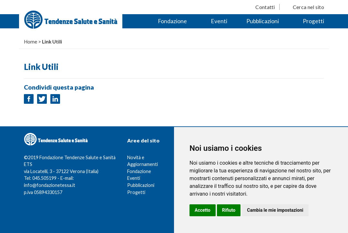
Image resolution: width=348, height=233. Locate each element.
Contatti (265, 7)
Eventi (219, 21)
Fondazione (172, 21)
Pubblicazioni (262, 21)
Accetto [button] (202, 210)
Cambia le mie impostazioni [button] (275, 210)
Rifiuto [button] (229, 210)
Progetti (313, 21)
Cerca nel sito (308, 7)
